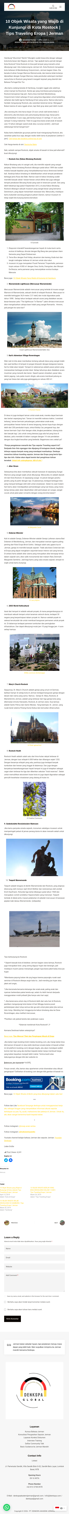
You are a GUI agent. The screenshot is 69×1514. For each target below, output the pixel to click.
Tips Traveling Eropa (46, 42)
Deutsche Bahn (30, 144)
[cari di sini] (53, 7)
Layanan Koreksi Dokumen (34, 1437)
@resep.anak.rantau (27, 1126)
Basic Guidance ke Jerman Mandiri (34, 1447)
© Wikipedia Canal (34, 527)
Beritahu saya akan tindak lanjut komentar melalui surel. (29, 1302)
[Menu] (60, 7)
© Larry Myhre (34, 600)
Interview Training (34, 1441)
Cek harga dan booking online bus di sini (25, 139)
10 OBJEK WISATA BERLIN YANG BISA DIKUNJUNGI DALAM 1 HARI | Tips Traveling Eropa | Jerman (43, 1190)
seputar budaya (32, 42)
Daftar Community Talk (34, 1444)
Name (8, 1249)
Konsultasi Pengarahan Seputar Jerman (34, 1434)
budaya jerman (20, 42)
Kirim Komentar (12, 1319)
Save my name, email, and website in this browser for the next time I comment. (33, 1296)
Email (8, 1258)
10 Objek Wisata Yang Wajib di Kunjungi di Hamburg (34, 278)
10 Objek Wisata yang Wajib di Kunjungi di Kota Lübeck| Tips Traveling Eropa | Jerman (11, 1190)
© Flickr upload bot (34, 745)
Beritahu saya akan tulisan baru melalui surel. (25, 1309)
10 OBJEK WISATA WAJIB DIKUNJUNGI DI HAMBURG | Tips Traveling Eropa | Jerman (12, 1203)
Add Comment (12, 1275)
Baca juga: (29, 1036)
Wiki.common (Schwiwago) (35, 673)
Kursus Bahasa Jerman (34, 1432)
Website (9, 1267)
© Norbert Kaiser (34, 410)
